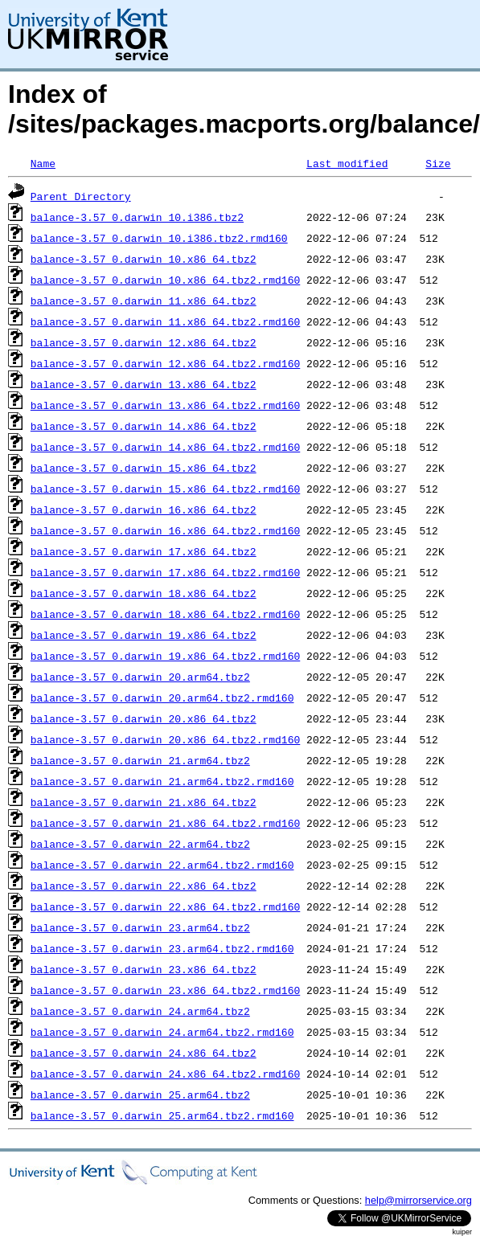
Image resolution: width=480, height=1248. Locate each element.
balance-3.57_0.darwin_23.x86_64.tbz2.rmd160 (165, 990)
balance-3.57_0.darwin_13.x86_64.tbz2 (143, 384)
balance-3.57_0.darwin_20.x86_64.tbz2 (143, 718)
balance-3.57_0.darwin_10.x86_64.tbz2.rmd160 (165, 279)
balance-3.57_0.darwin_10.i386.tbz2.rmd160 (159, 238)
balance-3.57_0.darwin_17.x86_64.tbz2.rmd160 (165, 572)
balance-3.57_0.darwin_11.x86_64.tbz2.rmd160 (165, 321)
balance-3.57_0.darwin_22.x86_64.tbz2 (143, 885)
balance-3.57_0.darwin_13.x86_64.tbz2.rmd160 (165, 405)
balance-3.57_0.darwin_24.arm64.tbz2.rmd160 (162, 1032)
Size (437, 163)
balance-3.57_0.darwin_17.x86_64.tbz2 (143, 551)
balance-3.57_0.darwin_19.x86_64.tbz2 (143, 635)
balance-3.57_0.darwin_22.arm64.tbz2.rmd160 (162, 864)
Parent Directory (81, 196)
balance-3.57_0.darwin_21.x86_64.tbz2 (143, 802)
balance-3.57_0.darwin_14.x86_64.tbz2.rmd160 (165, 447)
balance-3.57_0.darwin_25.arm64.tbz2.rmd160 (162, 1115)
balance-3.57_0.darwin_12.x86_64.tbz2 (143, 342)
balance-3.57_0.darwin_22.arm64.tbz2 (140, 844)
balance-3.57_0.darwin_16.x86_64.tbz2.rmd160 (165, 530)
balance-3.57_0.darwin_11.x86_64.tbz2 (143, 300)
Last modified (347, 163)
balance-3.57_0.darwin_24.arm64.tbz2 (140, 1011)
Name (43, 163)
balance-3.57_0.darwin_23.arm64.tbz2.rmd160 (162, 948)
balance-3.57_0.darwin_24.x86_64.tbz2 (143, 1052)
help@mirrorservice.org (418, 1200)
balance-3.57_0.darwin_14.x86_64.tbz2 (143, 426)
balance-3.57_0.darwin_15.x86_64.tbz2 (143, 467)
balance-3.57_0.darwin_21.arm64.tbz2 (140, 760)
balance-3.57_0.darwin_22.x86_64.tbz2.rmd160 (165, 906)
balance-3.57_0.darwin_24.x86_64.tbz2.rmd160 (165, 1073)
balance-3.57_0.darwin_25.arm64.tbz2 (140, 1094)
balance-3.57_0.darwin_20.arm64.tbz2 (140, 676)
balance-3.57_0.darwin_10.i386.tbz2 (137, 217)
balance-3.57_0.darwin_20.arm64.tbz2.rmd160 (162, 697)
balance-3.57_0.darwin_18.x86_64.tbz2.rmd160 (165, 614)
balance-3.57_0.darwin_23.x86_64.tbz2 (143, 969)
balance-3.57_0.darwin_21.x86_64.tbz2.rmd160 (165, 823)
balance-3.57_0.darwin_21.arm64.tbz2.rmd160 (162, 781)
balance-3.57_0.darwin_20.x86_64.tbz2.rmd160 (165, 739)
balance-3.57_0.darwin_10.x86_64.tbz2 (143, 259)
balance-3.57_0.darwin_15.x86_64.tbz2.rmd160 (165, 488)
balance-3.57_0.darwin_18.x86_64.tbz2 (143, 593)
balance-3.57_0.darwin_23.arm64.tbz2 (140, 927)
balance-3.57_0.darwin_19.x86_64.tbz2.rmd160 (165, 656)
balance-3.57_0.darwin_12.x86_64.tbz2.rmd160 (165, 363)
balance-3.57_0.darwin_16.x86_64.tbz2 (143, 509)
